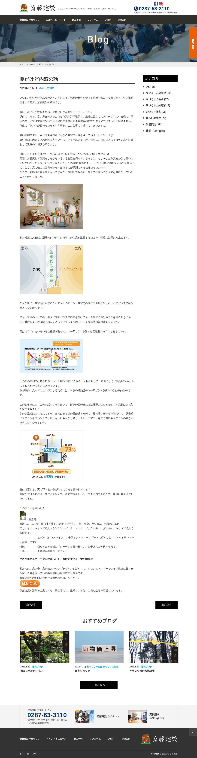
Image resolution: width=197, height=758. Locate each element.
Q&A (148, 86)
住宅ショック (82, 671)
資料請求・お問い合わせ (193, 42)
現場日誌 (151, 124)
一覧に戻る (98, 685)
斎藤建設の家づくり (29, 19)
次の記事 (166, 604)
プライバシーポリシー (30, 754)
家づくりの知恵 (155, 105)
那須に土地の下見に (31, 671)
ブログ (108, 19)
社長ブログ (152, 130)
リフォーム (92, 19)
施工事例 (76, 19)
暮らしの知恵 (46, 88)
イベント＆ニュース (57, 738)
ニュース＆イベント (56, 19)
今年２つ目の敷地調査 (142, 671)
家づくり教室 (153, 111)
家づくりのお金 (155, 99)
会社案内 (122, 19)
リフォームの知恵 (156, 93)
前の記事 (31, 604)
